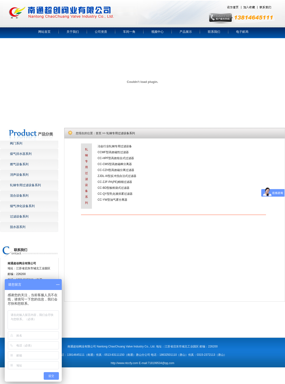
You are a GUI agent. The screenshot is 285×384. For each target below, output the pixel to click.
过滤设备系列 (19, 216)
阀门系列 (16, 143)
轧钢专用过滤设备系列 (25, 185)
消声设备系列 (19, 174)
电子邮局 (242, 31)
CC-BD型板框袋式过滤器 (113, 188)
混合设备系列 (19, 195)
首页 (98, 133)
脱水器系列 (17, 227)
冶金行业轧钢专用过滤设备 (115, 146)
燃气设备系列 (19, 164)
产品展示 (186, 31)
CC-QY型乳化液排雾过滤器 (115, 193)
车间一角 (129, 31)
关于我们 (72, 31)
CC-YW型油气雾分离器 (112, 199)
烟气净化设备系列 (22, 206)
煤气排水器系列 (21, 154)
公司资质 (101, 31)
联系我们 (214, 31)
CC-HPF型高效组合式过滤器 (116, 158)
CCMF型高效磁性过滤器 (113, 152)
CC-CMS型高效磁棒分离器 (115, 164)
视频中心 (157, 31)
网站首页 (44, 31)
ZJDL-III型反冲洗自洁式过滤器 (117, 176)
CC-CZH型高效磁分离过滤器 (116, 170)
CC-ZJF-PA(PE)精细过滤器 (115, 182)
